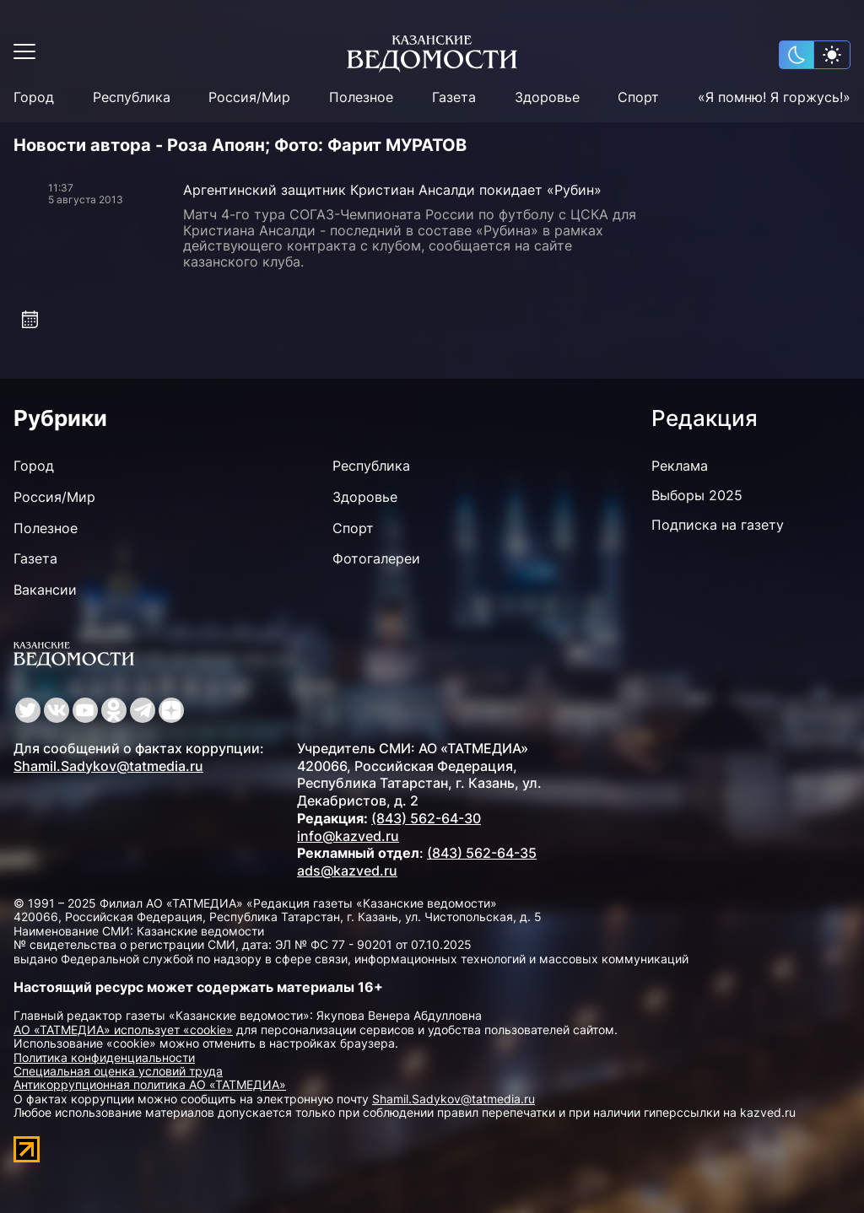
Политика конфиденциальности (104, 1057)
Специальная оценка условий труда (118, 1071)
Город (34, 97)
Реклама (679, 465)
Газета (454, 97)
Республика (131, 97)
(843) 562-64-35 (482, 852)
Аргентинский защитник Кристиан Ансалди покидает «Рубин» (392, 189)
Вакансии (45, 589)
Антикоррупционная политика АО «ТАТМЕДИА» (150, 1084)
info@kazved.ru (348, 836)
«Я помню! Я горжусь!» (774, 97)
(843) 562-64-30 (426, 818)
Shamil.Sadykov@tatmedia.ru (108, 765)
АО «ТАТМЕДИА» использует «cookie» (123, 1029)
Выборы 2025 (696, 495)
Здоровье (547, 97)
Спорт (638, 97)
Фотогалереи (376, 558)
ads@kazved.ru (347, 870)
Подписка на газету (717, 524)
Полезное (361, 97)
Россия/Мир (249, 97)
